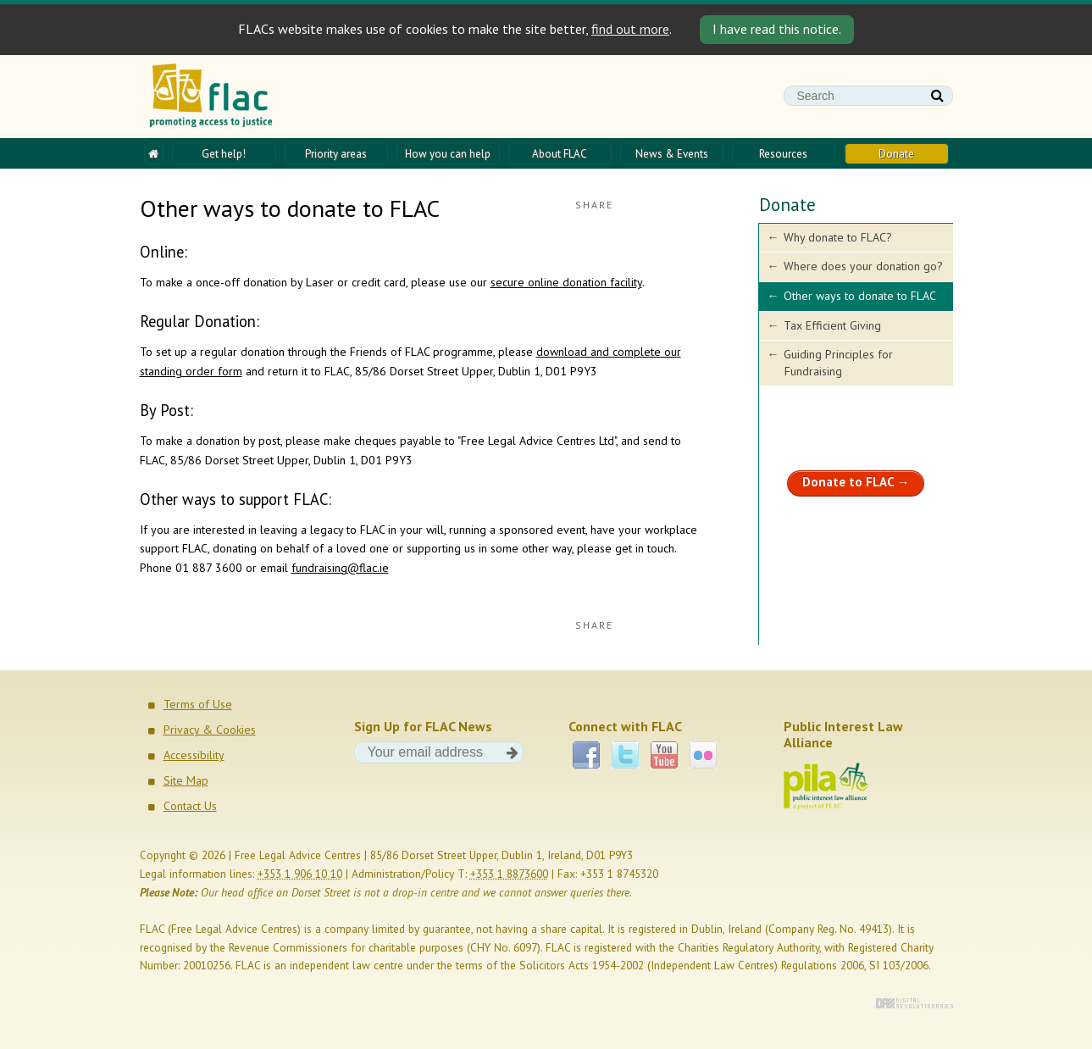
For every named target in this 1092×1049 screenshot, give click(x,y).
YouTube (664, 755)
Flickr (703, 755)
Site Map (186, 780)
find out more (630, 28)
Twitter (625, 755)
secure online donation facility (566, 282)
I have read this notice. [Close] (776, 28)
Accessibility (194, 755)
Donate (787, 204)
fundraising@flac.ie (340, 567)
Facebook (586, 755)
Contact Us (190, 805)
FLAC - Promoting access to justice (211, 96)
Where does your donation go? (863, 266)
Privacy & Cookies (210, 729)
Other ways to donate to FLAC (860, 295)
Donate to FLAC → (856, 482)
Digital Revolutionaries (914, 1003)
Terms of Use (198, 704)
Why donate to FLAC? (838, 237)
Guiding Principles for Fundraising (838, 363)
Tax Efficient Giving (832, 325)
